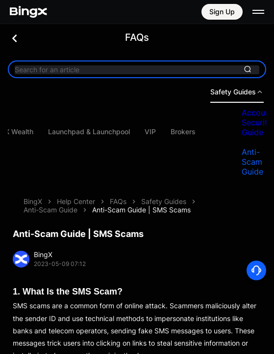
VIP (212, 132)
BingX (33, 201)
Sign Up (222, 11)
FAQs (118, 201)
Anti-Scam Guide (50, 210)
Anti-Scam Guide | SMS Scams (141, 210)
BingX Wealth (73, 132)
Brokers (244, 132)
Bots (26, 132)
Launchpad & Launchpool (151, 132)
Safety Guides (163, 201)
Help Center (76, 201)
